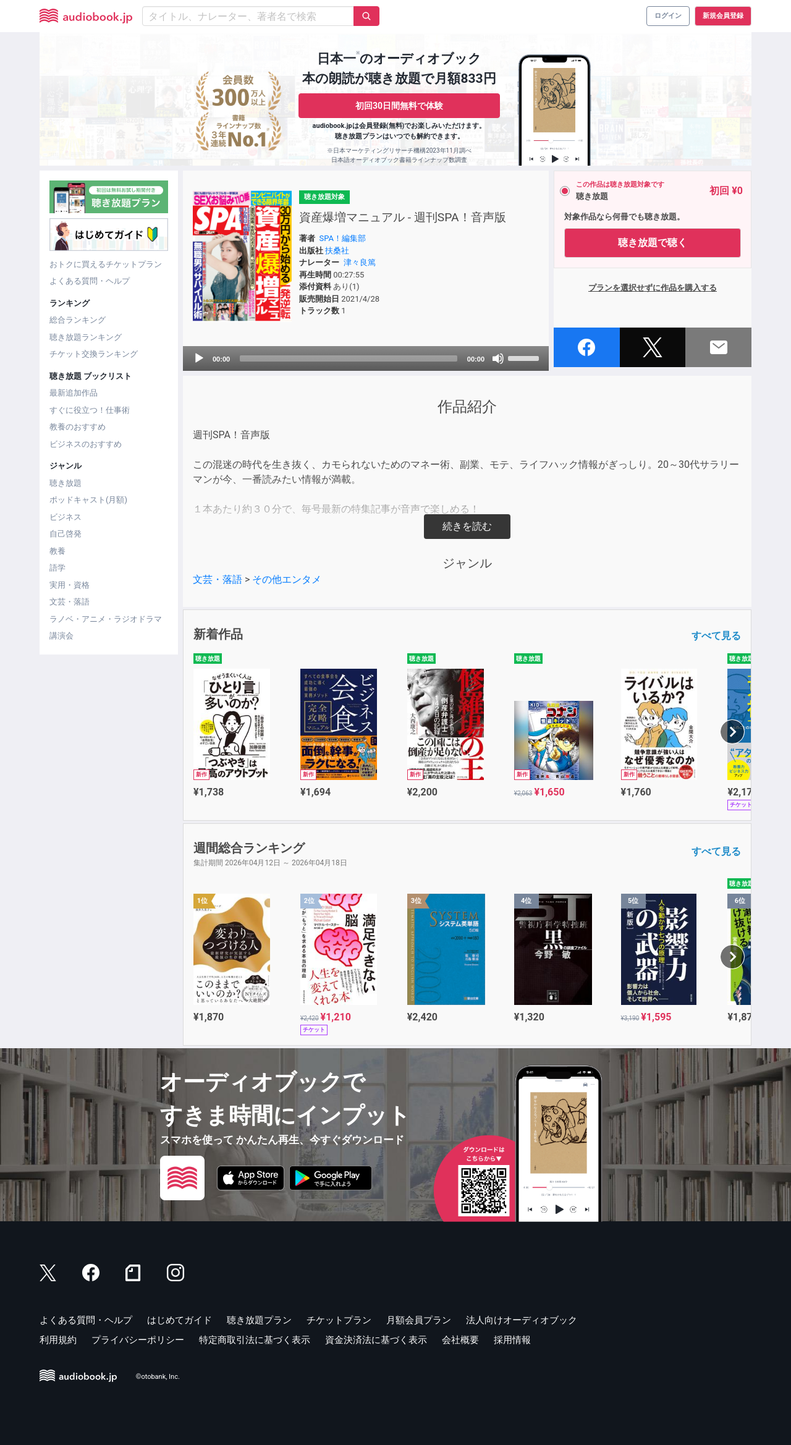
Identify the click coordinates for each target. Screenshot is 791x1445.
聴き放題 (65, 483)
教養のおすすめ (77, 426)
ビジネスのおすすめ (85, 444)
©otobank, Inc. (158, 1377)
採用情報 (512, 1339)
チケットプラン (339, 1320)
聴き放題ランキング (85, 337)
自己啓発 (65, 533)
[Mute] (498, 358)
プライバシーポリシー (137, 1339)
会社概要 (460, 1339)
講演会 (61, 635)
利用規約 (58, 1339)
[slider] (348, 358)
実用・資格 (69, 585)
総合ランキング (77, 319)
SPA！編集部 (342, 238)
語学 (57, 567)
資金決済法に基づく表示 (376, 1339)
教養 (57, 551)
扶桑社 (337, 250)
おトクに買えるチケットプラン (105, 264)
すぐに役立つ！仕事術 (89, 410)
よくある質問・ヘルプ (89, 281)
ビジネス (65, 517)
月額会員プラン (418, 1320)
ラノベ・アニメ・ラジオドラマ (105, 619)
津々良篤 (360, 262)
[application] (366, 358)
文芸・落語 (69, 601)
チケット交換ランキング (93, 353)
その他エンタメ (286, 579)
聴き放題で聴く (652, 242)
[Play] (199, 358)
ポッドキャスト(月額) (88, 499)
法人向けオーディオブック (521, 1320)
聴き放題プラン (259, 1320)
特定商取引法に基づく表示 (254, 1339)
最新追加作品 (73, 392)
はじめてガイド (179, 1320)
